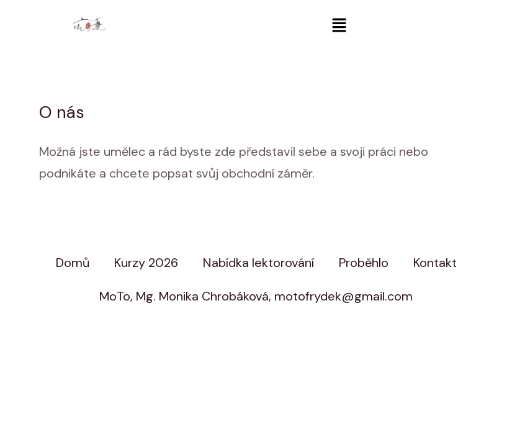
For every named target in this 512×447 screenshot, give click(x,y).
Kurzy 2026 (146, 263)
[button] (338, 26)
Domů (72, 263)
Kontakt (435, 263)
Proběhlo (363, 263)
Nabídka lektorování (258, 263)
